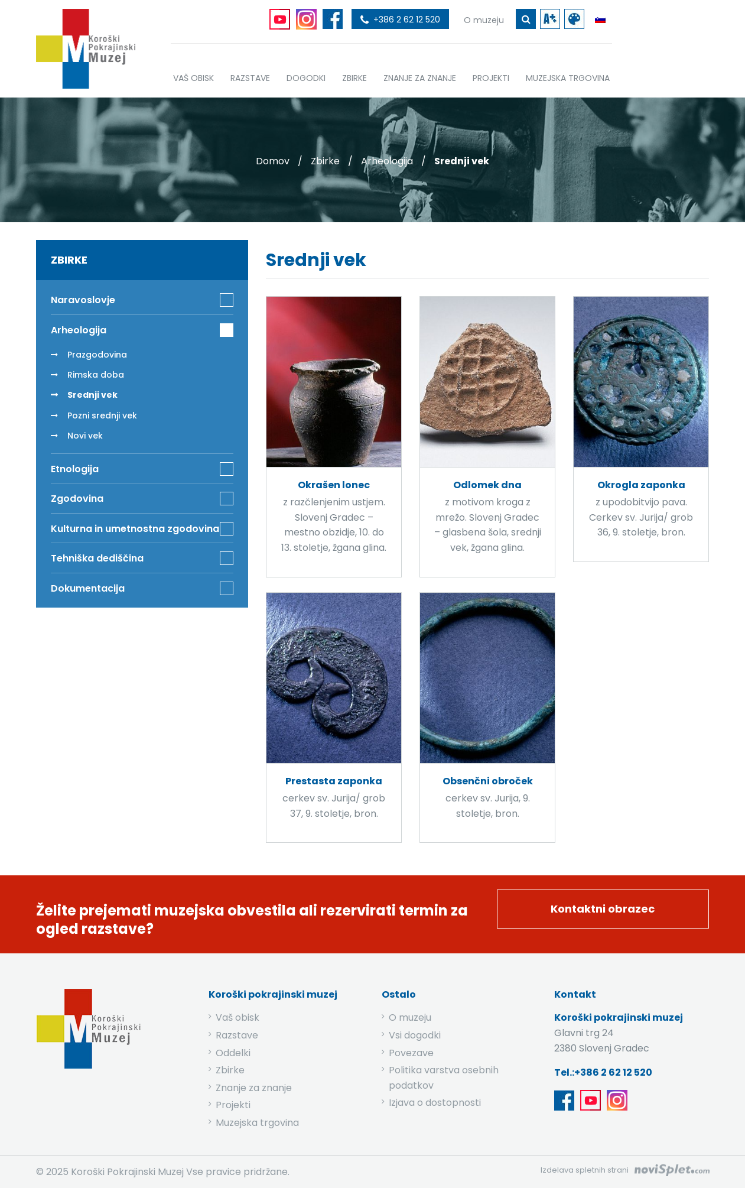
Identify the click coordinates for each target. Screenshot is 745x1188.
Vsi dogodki (415, 1035)
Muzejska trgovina (257, 1122)
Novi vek (85, 436)
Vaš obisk (237, 1017)
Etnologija (75, 469)
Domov (272, 161)
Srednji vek (92, 395)
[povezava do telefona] (400, 19)
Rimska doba (95, 375)
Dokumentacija (88, 588)
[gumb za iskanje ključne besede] (526, 19)
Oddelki (233, 1053)
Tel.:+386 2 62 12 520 (603, 1072)
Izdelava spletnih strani (585, 1170)
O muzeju (410, 1017)
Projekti (233, 1105)
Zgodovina (77, 498)
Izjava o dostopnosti (435, 1102)
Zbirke (325, 161)
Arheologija (387, 161)
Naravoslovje (83, 300)
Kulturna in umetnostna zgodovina (135, 528)
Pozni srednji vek (102, 415)
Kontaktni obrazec (603, 908)
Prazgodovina (97, 355)
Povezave (411, 1053)
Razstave (237, 1035)
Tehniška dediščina (97, 558)
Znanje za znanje (254, 1088)
